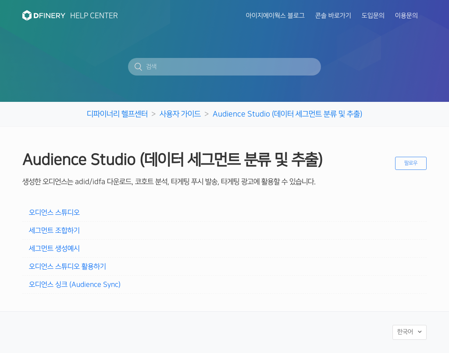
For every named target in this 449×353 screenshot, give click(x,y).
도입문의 (373, 15)
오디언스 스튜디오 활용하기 (67, 266)
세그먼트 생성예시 (54, 248)
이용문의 (406, 15)
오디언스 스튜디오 (54, 212)
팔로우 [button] (410, 163)
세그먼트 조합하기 (54, 230)
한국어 (406, 332)
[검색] (224, 67)
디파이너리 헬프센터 (117, 114)
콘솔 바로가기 (333, 15)
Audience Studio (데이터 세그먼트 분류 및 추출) (287, 114)
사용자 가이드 (180, 114)
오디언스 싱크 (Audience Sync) (75, 284)
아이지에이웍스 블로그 (275, 15)
